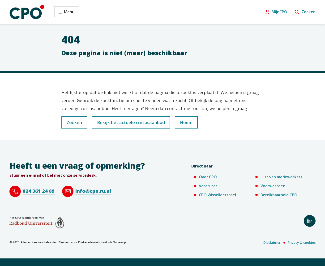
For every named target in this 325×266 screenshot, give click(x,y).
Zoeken (309, 11)
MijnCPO (279, 11)
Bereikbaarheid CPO (279, 194)
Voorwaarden (273, 186)
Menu (64, 13)
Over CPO (208, 177)
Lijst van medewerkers (281, 177)
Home (186, 122)
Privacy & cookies (301, 242)
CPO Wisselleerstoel (217, 194)
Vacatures (208, 186)
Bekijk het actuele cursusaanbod (131, 122)
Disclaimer (272, 242)
